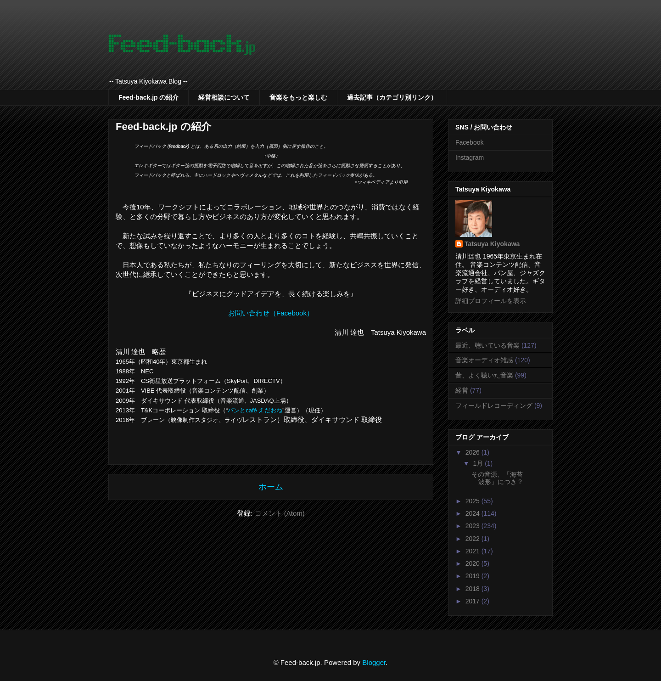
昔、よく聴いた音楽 (484, 375)
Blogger (374, 662)
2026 (473, 452)
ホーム (270, 486)
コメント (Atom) (280, 513)
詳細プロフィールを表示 (490, 300)
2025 (473, 501)
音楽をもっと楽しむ (298, 97)
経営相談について (224, 97)
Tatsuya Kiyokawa (492, 244)
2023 (473, 525)
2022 (473, 538)
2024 (473, 513)
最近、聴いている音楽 (487, 345)
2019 (473, 576)
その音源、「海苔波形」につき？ (497, 478)
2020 (473, 563)
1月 (479, 463)
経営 (461, 390)
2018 (473, 588)
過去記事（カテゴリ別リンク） (392, 97)
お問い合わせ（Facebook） (271, 313)
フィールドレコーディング (493, 405)
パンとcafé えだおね (255, 410)
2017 (473, 601)
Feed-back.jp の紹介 (148, 97)
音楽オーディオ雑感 (484, 360)
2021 (473, 551)
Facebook (469, 142)
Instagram (469, 157)
